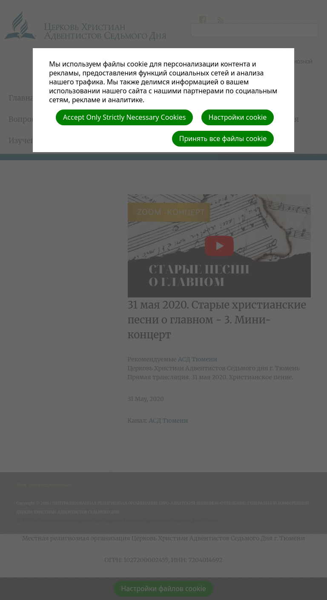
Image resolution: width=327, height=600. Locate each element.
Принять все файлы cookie (223, 138)
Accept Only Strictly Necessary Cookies (124, 117)
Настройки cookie (238, 117)
